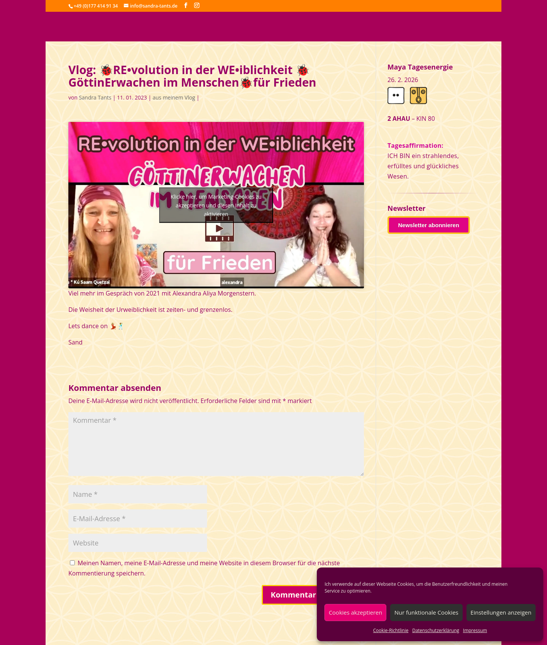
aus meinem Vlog (174, 97)
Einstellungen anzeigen (501, 612)
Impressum (475, 630)
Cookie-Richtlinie (390, 630)
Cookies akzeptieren (355, 612)
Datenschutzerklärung (435, 630)
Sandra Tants (95, 97)
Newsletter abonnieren (428, 225)
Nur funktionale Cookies (426, 612)
